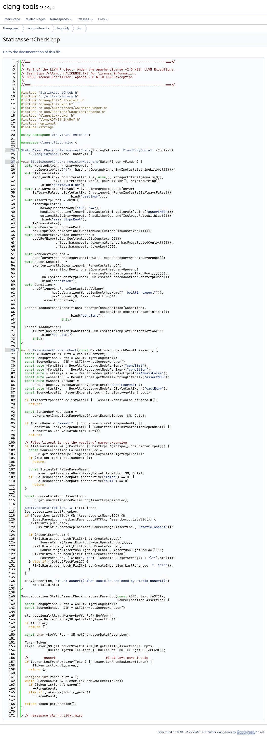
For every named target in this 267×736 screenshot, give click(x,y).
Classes (85, 19)
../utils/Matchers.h (58, 96)
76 (10, 350)
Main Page (12, 19)
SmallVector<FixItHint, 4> (49, 508)
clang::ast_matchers (70, 135)
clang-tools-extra (37, 28)
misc (79, 28)
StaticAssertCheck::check (54, 350)
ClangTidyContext (138, 150)
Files (103, 19)
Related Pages (34, 19)
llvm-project (11, 28)
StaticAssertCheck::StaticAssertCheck (55, 150)
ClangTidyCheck (46, 154)
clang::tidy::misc (56, 142)
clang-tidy (63, 28)
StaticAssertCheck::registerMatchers (64, 162)
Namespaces (61, 19)
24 (10, 150)
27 (10, 162)
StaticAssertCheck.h (58, 92)
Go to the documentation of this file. (32, 52)
